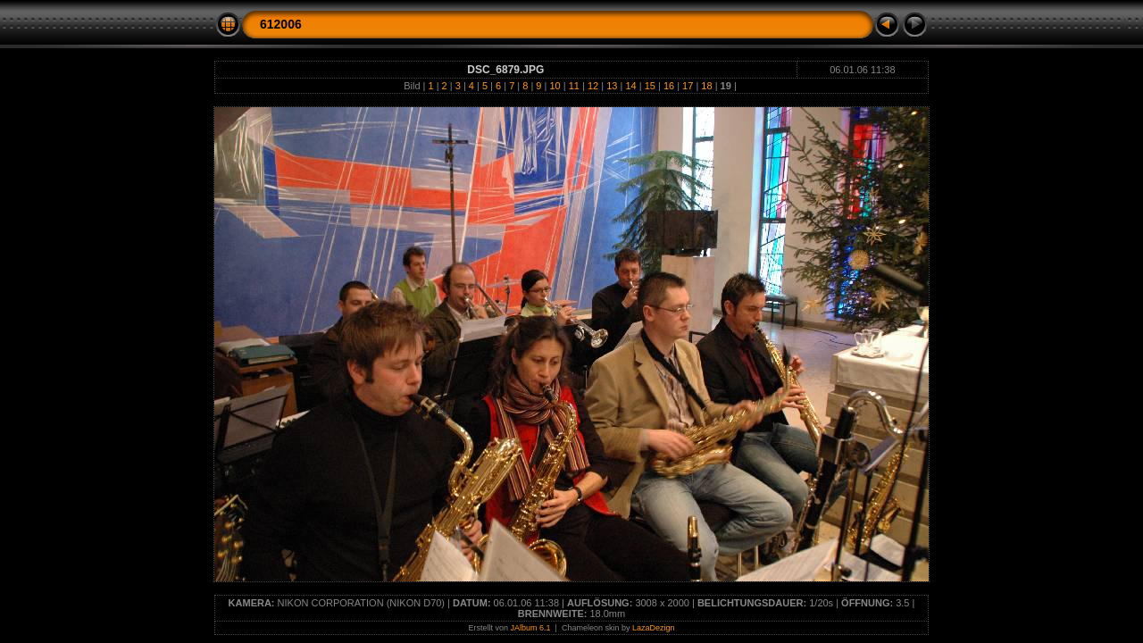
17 (687, 85)
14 (630, 85)
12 (593, 85)
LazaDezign (653, 627)
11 (574, 85)
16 (668, 85)
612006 (281, 24)
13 (611, 85)
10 (554, 85)
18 (706, 85)
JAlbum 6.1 (531, 627)
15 (650, 85)
